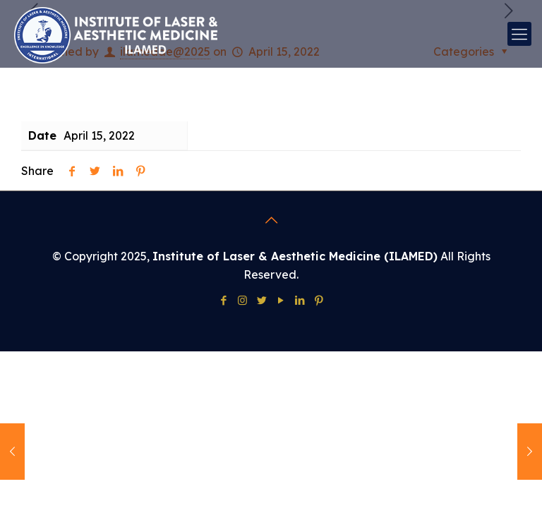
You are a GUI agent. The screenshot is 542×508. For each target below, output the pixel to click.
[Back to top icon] (271, 220)
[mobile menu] (519, 34)
